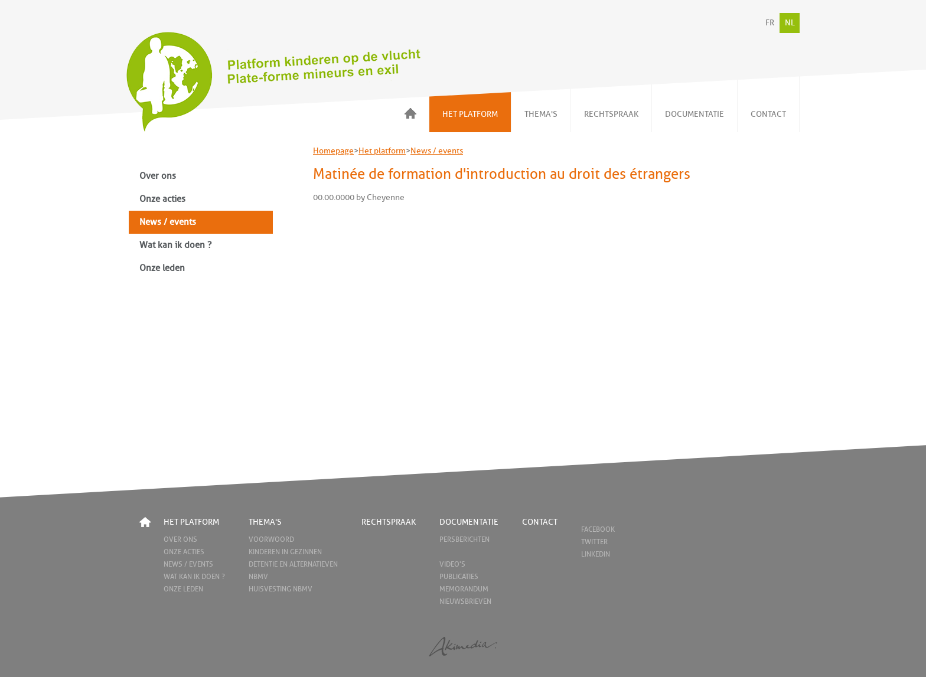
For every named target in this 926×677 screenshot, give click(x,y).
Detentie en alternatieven (293, 564)
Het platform (382, 151)
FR (769, 23)
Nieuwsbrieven (465, 601)
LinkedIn (595, 554)
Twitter (594, 542)
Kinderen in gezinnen (285, 552)
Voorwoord (271, 539)
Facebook (598, 529)
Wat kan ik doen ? (175, 245)
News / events (167, 222)
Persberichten (464, 539)
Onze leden (162, 268)
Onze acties (162, 199)
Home (145, 522)
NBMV (258, 576)
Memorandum (463, 589)
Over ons (157, 176)
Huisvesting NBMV (280, 589)
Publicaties (458, 576)
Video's (452, 564)
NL (790, 23)
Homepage (333, 151)
